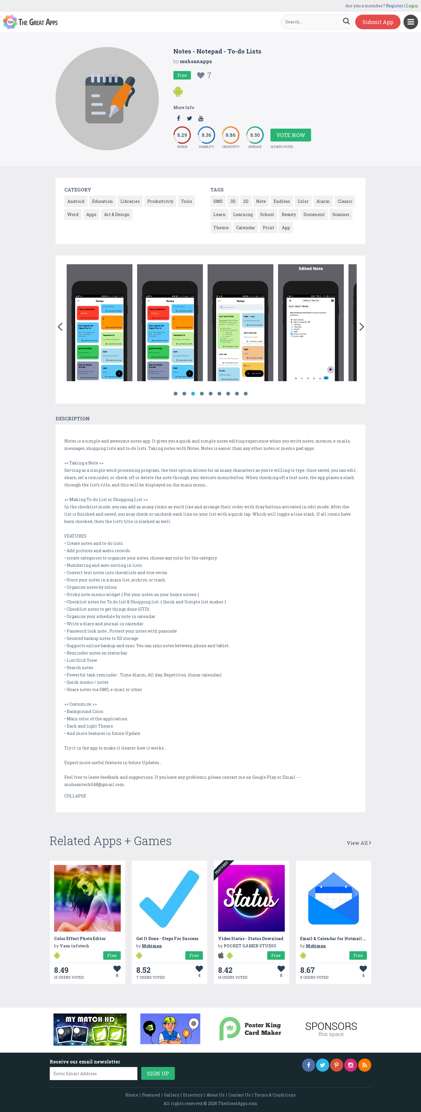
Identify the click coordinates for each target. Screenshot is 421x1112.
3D (233, 201)
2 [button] (184, 394)
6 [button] (219, 394)
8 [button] (237, 394)
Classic (345, 201)
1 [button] (175, 394)
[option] (99, 323)
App (286, 227)
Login (412, 5)
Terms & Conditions (275, 1095)
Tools (186, 201)
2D (246, 201)
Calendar (245, 227)
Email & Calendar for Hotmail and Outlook (344, 938)
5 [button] (210, 394)
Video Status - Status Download (250, 938)
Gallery (171, 1095)
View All (359, 843)
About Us (215, 1095)
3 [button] (193, 394)
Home (131, 1095)
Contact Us (239, 1095)
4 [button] (202, 394)
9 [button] (246, 394)
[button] (59, 325)
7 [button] (228, 394)
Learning (243, 214)
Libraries (130, 201)
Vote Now (290, 135)
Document (314, 214)
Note (261, 201)
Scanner (341, 214)
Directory (193, 1095)
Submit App (378, 21)
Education (102, 201)
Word (73, 214)
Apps (91, 214)
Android (75, 201)
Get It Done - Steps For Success (167, 938)
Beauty (289, 214)
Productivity (160, 201)
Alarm (323, 201)
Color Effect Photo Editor (80, 938)
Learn (219, 214)
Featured (151, 1095)
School (267, 214)
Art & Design (117, 214)
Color (303, 201)
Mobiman (152, 946)
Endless (282, 201)
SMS (218, 201)
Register (394, 5)
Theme (221, 227)
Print (268, 227)
